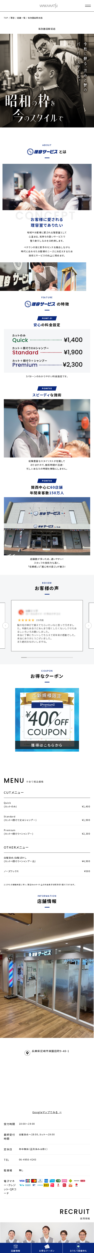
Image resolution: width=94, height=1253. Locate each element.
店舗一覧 (21, 17)
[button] (24, 657)
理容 (13, 17)
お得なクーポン (47, 1247)
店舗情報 (15, 1247)
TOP (6, 17)
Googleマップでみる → (47, 1112)
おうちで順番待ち (78, 1247)
